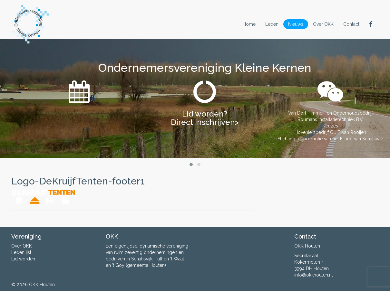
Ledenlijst (21, 252)
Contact (351, 24)
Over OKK (323, 24)
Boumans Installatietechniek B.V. (330, 119)
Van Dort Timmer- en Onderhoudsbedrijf (330, 113)
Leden (271, 24)
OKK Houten (42, 284)
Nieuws (295, 24)
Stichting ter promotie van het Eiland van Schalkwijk (331, 138)
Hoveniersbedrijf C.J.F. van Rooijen (330, 132)
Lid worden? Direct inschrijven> (205, 118)
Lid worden (23, 258)
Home (249, 24)
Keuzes (330, 125)
